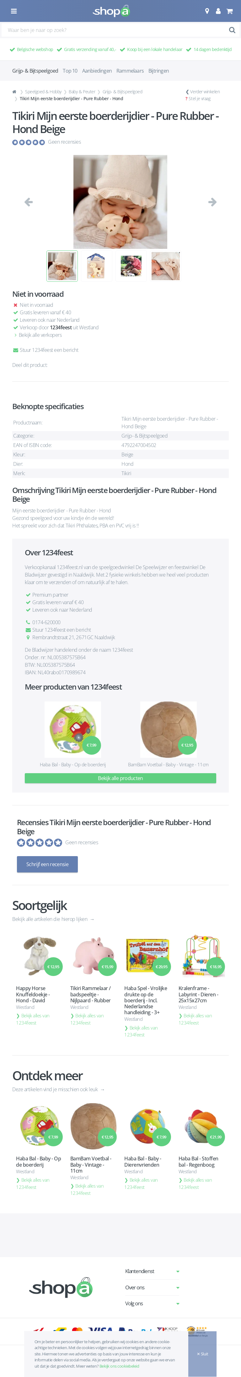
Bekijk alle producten (120, 778)
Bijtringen (158, 70)
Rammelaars (130, 70)
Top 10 (70, 70)
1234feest (61, 327)
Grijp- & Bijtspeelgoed (122, 92)
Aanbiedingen (97, 70)
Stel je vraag (199, 98)
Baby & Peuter (82, 92)
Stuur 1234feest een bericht (45, 350)
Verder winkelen (205, 92)
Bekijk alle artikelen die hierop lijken (50, 919)
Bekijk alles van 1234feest (33, 1019)
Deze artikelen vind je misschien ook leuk (55, 1089)
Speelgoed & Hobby (43, 92)
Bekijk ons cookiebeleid (119, 1366)
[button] (207, 11)
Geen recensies (64, 141)
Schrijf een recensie (47, 864)
